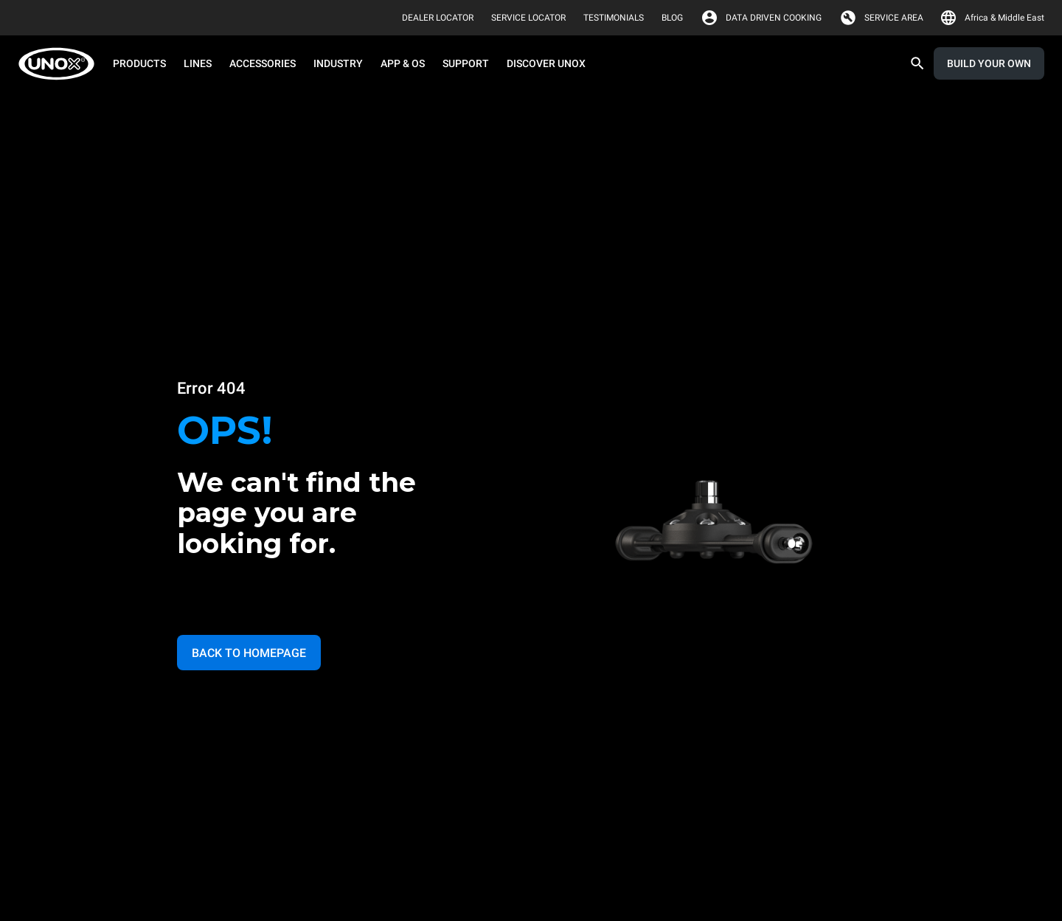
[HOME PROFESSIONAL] (61, 63)
